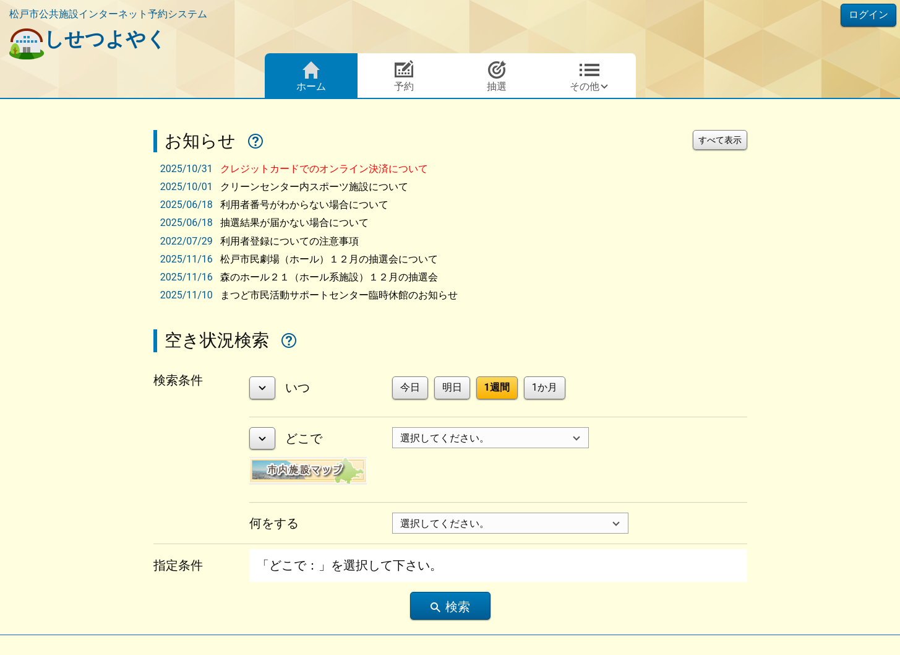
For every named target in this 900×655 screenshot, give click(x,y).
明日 (452, 387)
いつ (297, 387)
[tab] (452, 169)
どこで (303, 438)
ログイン (868, 14)
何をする (274, 523)
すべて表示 (720, 140)
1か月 (544, 387)
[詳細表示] (262, 387)
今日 (410, 387)
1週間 (497, 387)
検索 (450, 606)
